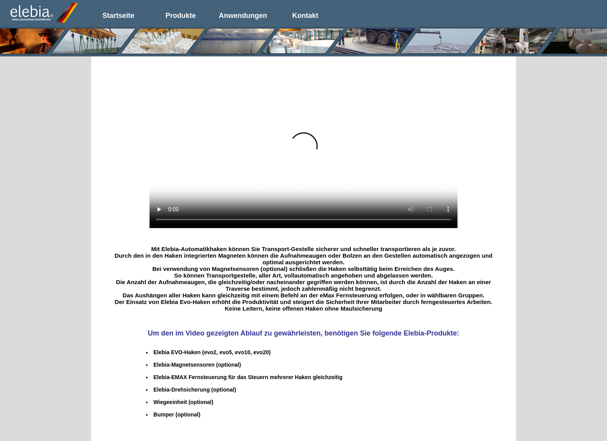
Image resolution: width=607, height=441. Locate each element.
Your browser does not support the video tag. (303, 151)
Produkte (180, 15)
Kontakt (305, 15)
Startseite (118, 15)
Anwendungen (243, 15)
